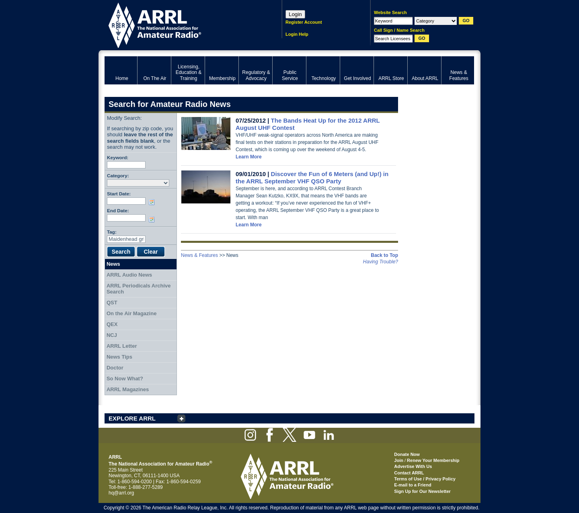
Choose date (153, 202)
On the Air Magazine (131, 313)
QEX (112, 324)
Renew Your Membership (433, 460)
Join (398, 460)
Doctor (115, 368)
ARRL (183, 24)
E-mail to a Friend (412, 484)
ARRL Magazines (128, 389)
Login (295, 14)
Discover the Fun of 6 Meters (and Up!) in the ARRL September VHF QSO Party (312, 177)
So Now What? (125, 379)
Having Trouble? (380, 262)
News (113, 264)
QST (112, 303)
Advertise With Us (413, 466)
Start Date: (119, 193)
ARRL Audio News (129, 275)
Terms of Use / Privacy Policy (425, 478)
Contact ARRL (409, 472)
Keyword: (117, 157)
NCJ (112, 335)
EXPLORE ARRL (132, 418)
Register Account (303, 22)
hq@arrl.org (121, 493)
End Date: (118, 210)
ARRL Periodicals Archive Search (139, 289)
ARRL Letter (122, 346)
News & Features (199, 255)
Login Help (296, 34)
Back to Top (384, 255)
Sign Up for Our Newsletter (422, 491)
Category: (118, 175)
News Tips (119, 357)
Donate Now (407, 454)
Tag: (112, 231)
